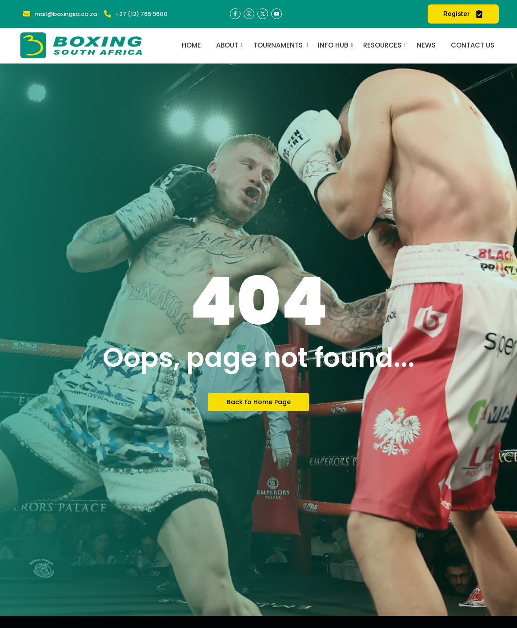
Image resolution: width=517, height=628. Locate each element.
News (426, 45)
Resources (384, 45)
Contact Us (472, 45)
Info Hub (334, 45)
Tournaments (279, 45)
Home (191, 45)
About (228, 45)
